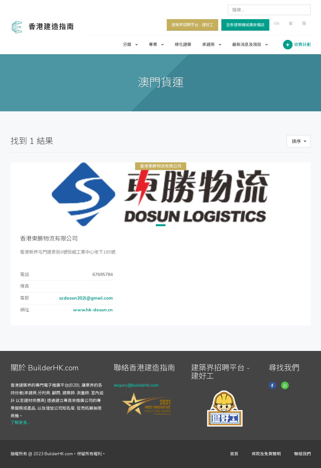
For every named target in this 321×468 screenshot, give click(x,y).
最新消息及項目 (250, 45)
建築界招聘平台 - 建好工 (192, 24)
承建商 (211, 45)
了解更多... (20, 423)
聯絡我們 (302, 454)
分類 (130, 45)
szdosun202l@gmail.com (85, 298)
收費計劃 (302, 45)
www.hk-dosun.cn (92, 310)
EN (276, 23)
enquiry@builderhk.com (136, 385)
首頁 (234, 454)
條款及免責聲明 (266, 454)
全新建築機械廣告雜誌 (245, 24)
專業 (156, 45)
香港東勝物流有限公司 (160, 166)
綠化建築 (183, 45)
